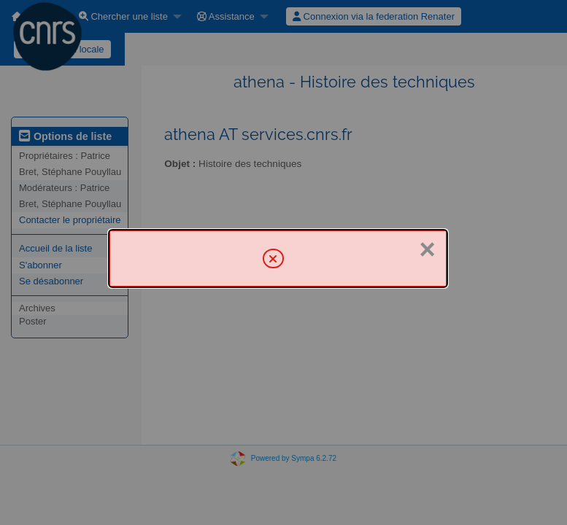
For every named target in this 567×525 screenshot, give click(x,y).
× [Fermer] (428, 249)
